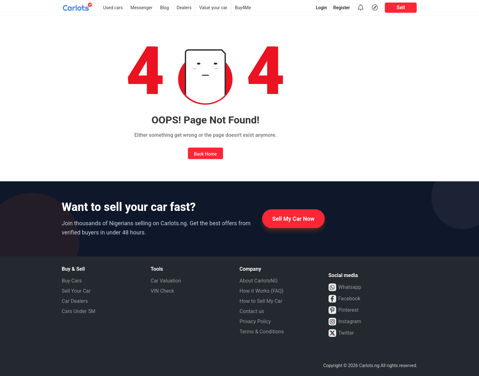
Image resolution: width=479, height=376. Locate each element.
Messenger (141, 7)
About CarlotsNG (259, 281)
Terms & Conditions (262, 332)
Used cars (113, 7)
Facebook (344, 299)
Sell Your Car (76, 291)
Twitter (341, 333)
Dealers (184, 7)
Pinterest (344, 310)
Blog (164, 7)
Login (321, 7)
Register (341, 7)
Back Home (205, 154)
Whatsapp (345, 287)
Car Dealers (75, 301)
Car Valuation (166, 281)
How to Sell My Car (261, 301)
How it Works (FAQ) (261, 291)
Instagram (345, 321)
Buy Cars (72, 281)
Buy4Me (243, 7)
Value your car (213, 7)
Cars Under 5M (78, 311)
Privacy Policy (255, 321)
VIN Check (162, 291)
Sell (401, 7)
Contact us (252, 311)
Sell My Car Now (293, 218)
